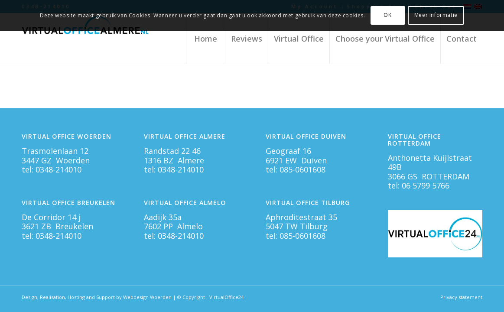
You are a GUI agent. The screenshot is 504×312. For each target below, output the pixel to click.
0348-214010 (58, 169)
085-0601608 (302, 169)
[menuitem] (205, 38)
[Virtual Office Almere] (87, 38)
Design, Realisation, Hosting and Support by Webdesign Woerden (97, 297)
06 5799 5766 (425, 185)
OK (387, 15)
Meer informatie (436, 15)
